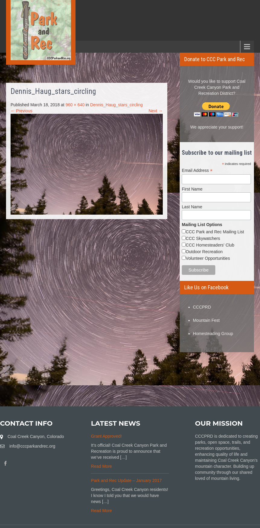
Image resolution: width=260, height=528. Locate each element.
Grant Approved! (106, 436)
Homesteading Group (213, 333)
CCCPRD (202, 307)
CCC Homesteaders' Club (210, 245)
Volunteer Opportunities (208, 258)
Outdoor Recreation (204, 251)
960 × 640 (75, 104)
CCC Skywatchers (203, 238)
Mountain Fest (206, 320)
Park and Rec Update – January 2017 (126, 480)
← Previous (21, 110)
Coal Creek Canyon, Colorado (36, 436)
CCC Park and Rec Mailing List (215, 231)
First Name (192, 189)
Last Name (192, 206)
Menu (15, 46)
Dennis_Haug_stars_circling (116, 104)
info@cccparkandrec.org (32, 446)
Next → (156, 110)
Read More (101, 466)
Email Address (197, 170)
